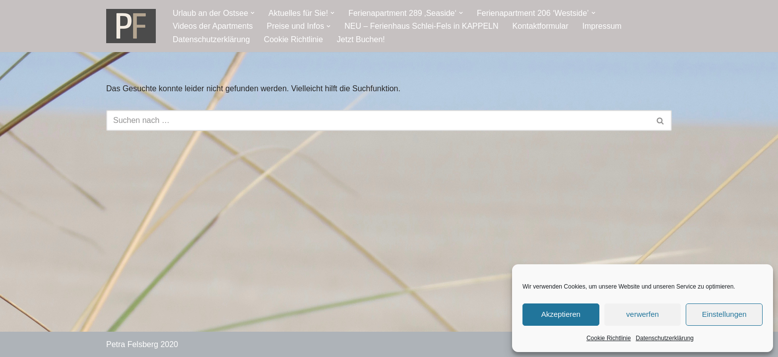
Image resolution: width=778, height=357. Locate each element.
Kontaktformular (541, 26)
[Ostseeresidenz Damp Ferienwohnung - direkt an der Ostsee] (131, 26)
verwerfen (642, 314)
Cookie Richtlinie (608, 338)
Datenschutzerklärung (665, 338)
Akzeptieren (561, 314)
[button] (253, 13)
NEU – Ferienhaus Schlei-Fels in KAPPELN (421, 26)
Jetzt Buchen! (361, 39)
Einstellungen (724, 314)
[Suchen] (377, 120)
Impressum (602, 26)
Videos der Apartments (213, 26)
